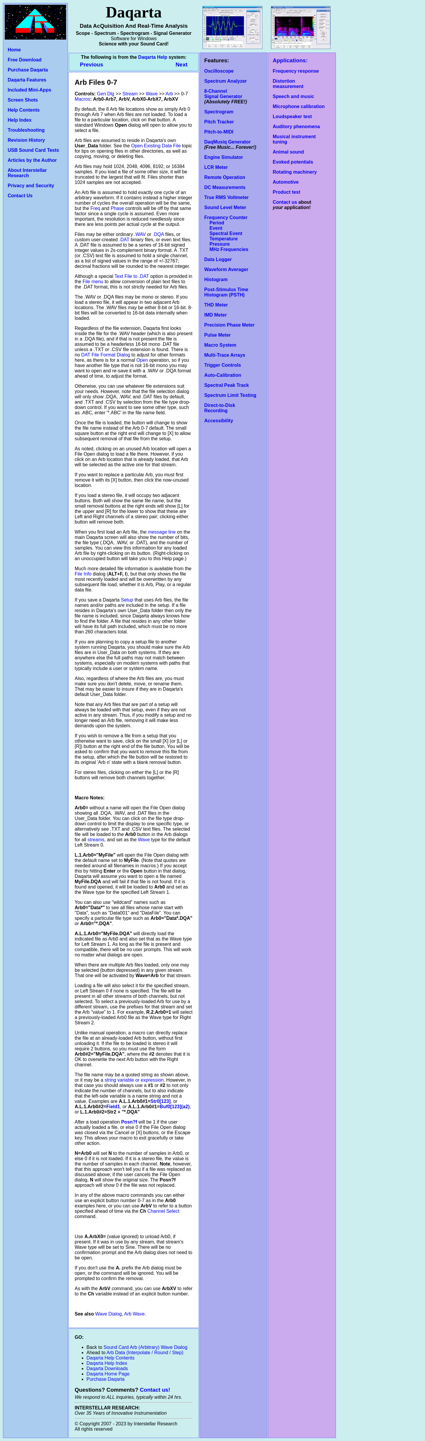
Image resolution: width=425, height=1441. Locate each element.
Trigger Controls (222, 365)
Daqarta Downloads (107, 1368)
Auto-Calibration (222, 375)
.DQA (158, 234)
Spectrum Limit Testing (230, 395)
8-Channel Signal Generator (223, 94)
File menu (93, 281)
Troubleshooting (26, 130)
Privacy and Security (31, 185)
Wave (152, 93)
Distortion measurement (288, 84)
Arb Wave (134, 1313)
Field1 (113, 1106)
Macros (82, 99)
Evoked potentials (293, 161)
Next (181, 64)
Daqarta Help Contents (110, 1357)
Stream (130, 93)
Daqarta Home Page (108, 1373)
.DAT (124, 239)
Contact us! (155, 1390)
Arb (169, 93)
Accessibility (218, 420)
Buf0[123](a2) (174, 1106)
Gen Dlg (106, 93)
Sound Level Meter (225, 207)
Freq (95, 208)
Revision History (26, 140)
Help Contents (24, 110)
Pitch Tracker (219, 121)
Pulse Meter (217, 335)
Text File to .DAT (132, 276)
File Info (83, 573)
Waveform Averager (226, 269)
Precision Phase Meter (229, 324)
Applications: (290, 60)
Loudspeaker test (292, 116)
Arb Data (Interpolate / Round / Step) (145, 1352)
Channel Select (163, 1211)
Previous (92, 64)
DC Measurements (225, 187)
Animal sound (288, 151)
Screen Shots (23, 99)
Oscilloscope (219, 71)
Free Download (25, 59)
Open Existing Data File (156, 145)
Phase (117, 208)
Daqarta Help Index (106, 1363)
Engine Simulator (223, 157)
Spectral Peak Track (226, 385)
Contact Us (20, 195)
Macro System (220, 345)
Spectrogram (218, 111)
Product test (286, 192)
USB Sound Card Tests (33, 150)
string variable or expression (134, 1080)
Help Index (20, 120)
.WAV (140, 234)
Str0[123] (161, 1101)
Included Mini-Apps (29, 89)
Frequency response (296, 71)
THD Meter (216, 304)
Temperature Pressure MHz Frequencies (226, 244)
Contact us (285, 202)
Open (142, 360)
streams (96, 839)
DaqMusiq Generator (227, 141)
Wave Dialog (108, 1313)
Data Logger (218, 259)
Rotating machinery (295, 172)
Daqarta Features (27, 79)
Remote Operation (224, 177)
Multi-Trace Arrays (224, 355)
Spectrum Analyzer (225, 81)
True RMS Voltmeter (226, 197)
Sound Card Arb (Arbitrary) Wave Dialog (145, 1347)
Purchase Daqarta (28, 69)
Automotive (286, 182)
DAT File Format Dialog (105, 354)
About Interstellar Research (27, 173)
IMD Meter (215, 314)
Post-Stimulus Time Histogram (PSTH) (226, 292)
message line (162, 531)
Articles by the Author (32, 160)
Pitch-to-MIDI (218, 131)
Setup (127, 599)
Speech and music (293, 96)
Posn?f (129, 1121)
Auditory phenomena (296, 126)
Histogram (216, 279)
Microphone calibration (299, 106)
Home (14, 49)
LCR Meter (216, 167)
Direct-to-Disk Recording (219, 408)
